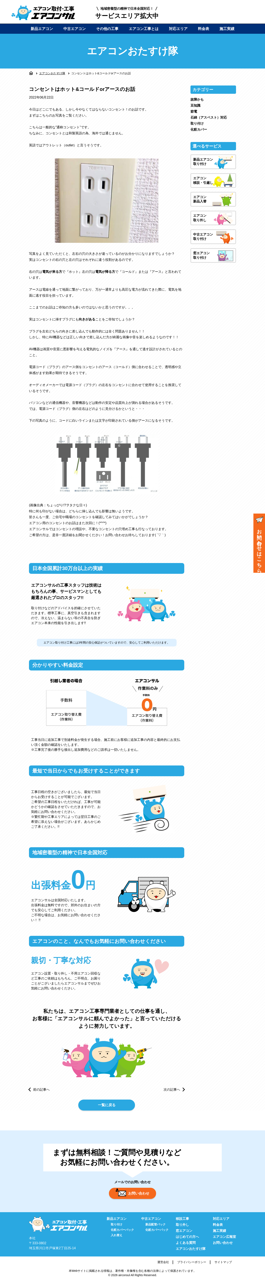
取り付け (197, 123)
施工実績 (226, 29)
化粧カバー (198, 129)
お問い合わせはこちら (259, 544)
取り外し (182, 1227)
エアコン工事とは (144, 29)
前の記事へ (41, 1089)
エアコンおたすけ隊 (52, 73)
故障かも (197, 99)
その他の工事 (107, 29)
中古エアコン (74, 29)
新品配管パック (155, 1227)
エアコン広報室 (224, 1239)
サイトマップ (223, 1264)
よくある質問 (186, 1245)
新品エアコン (42, 29)
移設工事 (182, 1221)
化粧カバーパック (122, 1232)
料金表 (203, 29)
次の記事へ (172, 1089)
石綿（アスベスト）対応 (208, 117)
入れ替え (116, 1237)
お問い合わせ (132, 1195)
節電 (193, 111)
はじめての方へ (187, 1239)
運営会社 (163, 1264)
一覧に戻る (106, 1105)
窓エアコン (184, 1233)
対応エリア (178, 29)
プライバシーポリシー (191, 1264)
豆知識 (195, 105)
